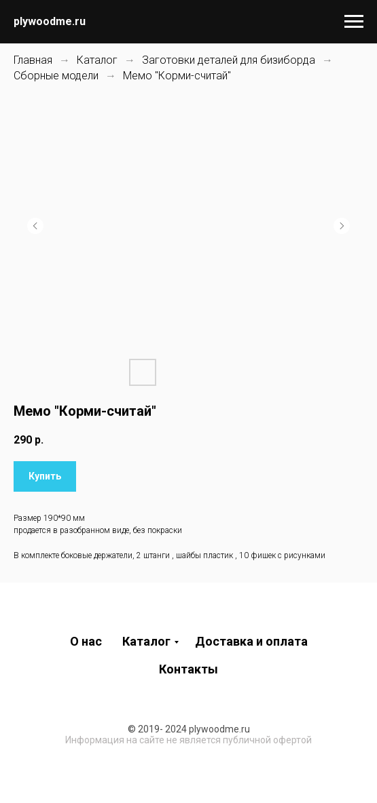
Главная (33, 60)
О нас (86, 641)
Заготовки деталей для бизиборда (228, 60)
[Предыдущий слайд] (35, 226)
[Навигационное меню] (353, 21)
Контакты (188, 669)
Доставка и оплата (251, 641)
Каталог (97, 60)
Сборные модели (56, 75)
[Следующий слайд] (342, 226)
